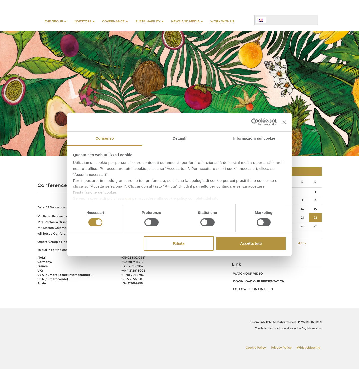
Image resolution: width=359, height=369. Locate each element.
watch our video (248, 273)
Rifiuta (178, 243)
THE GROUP (55, 21)
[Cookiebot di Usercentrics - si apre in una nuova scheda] (255, 122)
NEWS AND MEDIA (187, 21)
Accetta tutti (251, 243)
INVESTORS (84, 21)
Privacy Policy (281, 347)
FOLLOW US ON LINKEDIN (253, 289)
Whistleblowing (308, 347)
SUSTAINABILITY (149, 21)
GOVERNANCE (115, 21)
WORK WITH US (222, 21)
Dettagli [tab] (179, 138)
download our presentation (259, 281)
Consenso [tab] (104, 138)
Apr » (302, 243)
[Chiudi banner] (284, 122)
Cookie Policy (256, 347)
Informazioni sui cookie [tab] (254, 138)
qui (128, 198)
